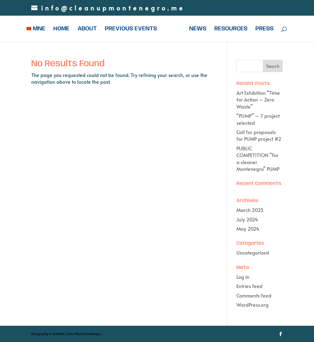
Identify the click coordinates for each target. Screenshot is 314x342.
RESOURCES (230, 29)
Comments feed (253, 295)
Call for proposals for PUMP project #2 (258, 135)
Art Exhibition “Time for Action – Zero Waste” (258, 99)
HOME (61, 29)
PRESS (264, 29)
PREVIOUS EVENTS (131, 29)
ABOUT (87, 29)
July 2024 (247, 219)
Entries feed (249, 285)
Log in (242, 276)
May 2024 (247, 228)
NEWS (197, 29)
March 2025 (249, 209)
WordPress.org (252, 304)
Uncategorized (252, 252)
